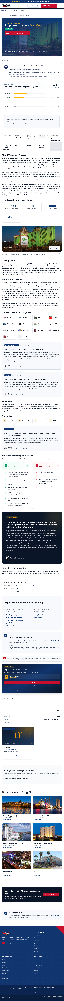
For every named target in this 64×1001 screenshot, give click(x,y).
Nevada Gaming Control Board (25, 585)
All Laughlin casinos (39, 615)
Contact (36, 962)
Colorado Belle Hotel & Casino (14, 617)
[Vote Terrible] (32, 111)
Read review (18, 756)
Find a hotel (32, 682)
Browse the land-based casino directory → (17, 778)
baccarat (4, 968)
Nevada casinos (38, 617)
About (35, 960)
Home (3, 15)
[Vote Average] (32, 102)
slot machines (6, 970)
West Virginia (37, 948)
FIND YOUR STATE (49, 5)
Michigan (36, 940)
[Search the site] (34, 6)
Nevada (9, 15)
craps (3, 965)
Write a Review (51, 894)
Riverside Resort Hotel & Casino (14, 620)
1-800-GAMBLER (54, 640)
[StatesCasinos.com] (6, 6)
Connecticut (37, 935)
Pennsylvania (37, 946)
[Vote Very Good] (32, 97)
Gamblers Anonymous (36, 987)
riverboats (5, 978)
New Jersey (37, 943)
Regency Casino (9, 625)
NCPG (26, 987)
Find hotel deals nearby (17, 33)
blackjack (4, 960)
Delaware (36, 938)
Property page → (57, 253)
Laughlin (14, 15)
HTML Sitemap (38, 965)
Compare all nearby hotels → (32, 685)
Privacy (36, 970)
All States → (37, 951)
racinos (4, 973)
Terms (35, 973)
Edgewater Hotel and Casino (13, 623)
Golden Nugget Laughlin (12, 615)
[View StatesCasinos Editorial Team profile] (16, 51)
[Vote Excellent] (32, 93)
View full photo (54, 248)
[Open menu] (60, 6)
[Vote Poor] (32, 106)
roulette (4, 962)
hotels (4, 976)
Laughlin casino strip (50, 191)
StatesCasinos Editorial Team (29, 66)
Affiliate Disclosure (39, 968)
